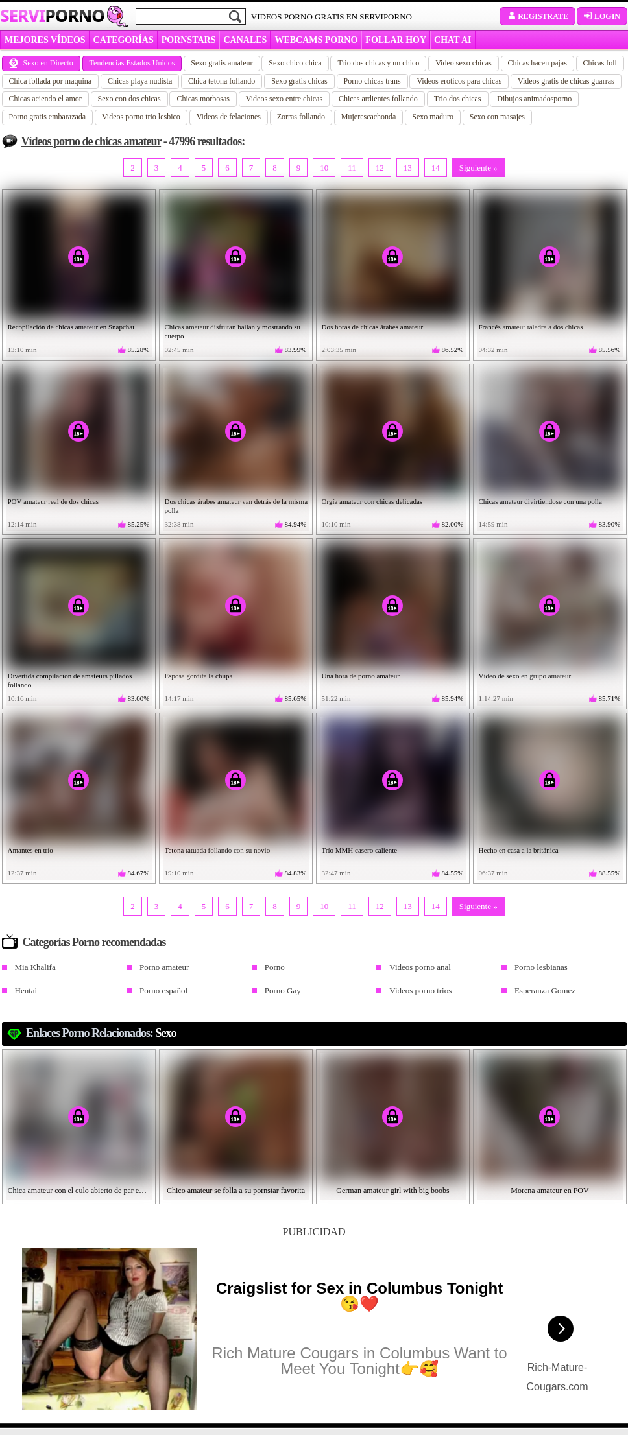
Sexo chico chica (295, 62)
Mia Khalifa (35, 967)
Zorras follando (301, 116)
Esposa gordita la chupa (199, 676)
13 (408, 167)
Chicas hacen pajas (537, 62)
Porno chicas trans (372, 81)
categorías (123, 40)
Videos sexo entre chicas (284, 98)
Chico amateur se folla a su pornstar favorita (236, 1190)
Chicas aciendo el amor (45, 98)
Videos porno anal (420, 967)
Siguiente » (478, 167)
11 (352, 167)
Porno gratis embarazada (47, 116)
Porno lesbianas (541, 967)
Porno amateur (164, 967)
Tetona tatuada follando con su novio (218, 850)
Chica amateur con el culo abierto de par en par (79, 1190)
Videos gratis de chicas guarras (566, 81)
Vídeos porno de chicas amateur (91, 141)
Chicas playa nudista (140, 81)
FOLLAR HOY (395, 40)
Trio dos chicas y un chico (378, 62)
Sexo (166, 1032)
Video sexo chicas (463, 62)
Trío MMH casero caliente (360, 850)
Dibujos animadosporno (534, 98)
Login (602, 16)
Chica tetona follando (221, 81)
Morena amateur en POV (549, 1190)
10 (324, 167)
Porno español (163, 990)
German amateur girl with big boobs (392, 1190)
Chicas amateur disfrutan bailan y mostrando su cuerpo (233, 331)
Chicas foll (600, 62)
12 (380, 167)
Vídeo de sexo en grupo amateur (525, 676)
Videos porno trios (420, 990)
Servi (52, 15)
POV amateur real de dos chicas (53, 501)
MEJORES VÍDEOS (45, 40)
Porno (275, 967)
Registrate (537, 16)
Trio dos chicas (457, 98)
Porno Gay (283, 990)
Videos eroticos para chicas (459, 81)
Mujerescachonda (368, 116)
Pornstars (189, 40)
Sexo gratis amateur (221, 62)
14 (435, 167)
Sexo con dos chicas (129, 98)
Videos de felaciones (229, 116)
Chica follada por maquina (50, 81)
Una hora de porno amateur (361, 676)
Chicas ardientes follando (378, 98)
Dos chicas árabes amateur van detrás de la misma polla (236, 505)
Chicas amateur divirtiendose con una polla (540, 501)
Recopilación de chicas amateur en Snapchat (71, 327)
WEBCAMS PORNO (315, 40)
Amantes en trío (30, 850)
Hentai (26, 990)
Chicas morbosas (203, 98)
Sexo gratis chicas (299, 81)
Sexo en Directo (41, 63)
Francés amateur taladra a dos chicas (531, 327)
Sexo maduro (432, 116)
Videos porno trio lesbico (141, 116)
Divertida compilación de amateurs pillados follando (70, 680)
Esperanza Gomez (544, 990)
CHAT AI (452, 40)
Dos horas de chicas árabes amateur (373, 327)
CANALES (245, 40)
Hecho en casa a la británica (519, 850)
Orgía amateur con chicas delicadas (372, 501)
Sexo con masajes (497, 116)
